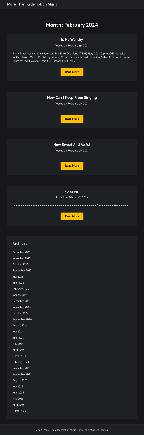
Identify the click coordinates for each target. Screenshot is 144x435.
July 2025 (18, 276)
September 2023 (22, 374)
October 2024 (20, 313)
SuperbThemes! (99, 429)
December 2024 (21, 301)
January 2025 (20, 295)
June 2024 (18, 337)
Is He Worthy (72, 39)
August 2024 (20, 325)
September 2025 (22, 270)
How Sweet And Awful (71, 144)
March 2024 (19, 356)
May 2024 (18, 343)
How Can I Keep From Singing (72, 97)
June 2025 (18, 282)
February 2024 (21, 362)
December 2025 (21, 252)
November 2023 (21, 368)
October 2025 (20, 264)
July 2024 (18, 331)
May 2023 (18, 398)
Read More (72, 72)
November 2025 (21, 258)
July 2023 (18, 386)
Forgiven (72, 191)
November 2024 (21, 307)
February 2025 (21, 289)
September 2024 (22, 319)
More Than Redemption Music (32, 4)
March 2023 (19, 410)
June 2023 (18, 392)
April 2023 (18, 404)
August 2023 (20, 380)
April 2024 (18, 349)
